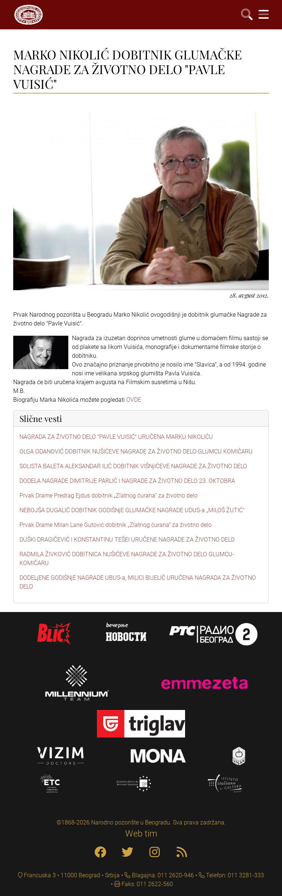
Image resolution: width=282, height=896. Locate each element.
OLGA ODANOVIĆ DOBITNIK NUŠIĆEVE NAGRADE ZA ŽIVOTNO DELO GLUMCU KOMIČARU (136, 451)
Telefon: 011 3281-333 (234, 875)
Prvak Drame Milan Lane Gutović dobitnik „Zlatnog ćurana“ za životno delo (115, 524)
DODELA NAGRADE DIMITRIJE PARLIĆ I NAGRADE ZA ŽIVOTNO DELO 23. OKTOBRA (127, 480)
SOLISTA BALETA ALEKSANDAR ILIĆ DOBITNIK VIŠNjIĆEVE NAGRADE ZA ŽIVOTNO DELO (133, 466)
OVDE (133, 399)
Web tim (141, 833)
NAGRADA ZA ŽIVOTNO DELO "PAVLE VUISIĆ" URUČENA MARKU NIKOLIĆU (116, 436)
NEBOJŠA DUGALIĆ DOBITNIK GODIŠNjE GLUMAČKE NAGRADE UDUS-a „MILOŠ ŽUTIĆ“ (132, 510)
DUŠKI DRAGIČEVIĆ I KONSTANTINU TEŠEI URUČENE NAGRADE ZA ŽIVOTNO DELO (127, 539)
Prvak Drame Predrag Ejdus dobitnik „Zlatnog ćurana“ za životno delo (108, 495)
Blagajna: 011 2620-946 (162, 875)
